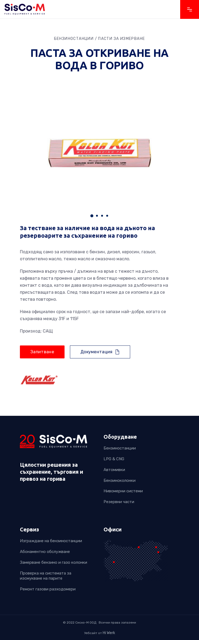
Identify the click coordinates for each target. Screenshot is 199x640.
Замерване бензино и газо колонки (53, 562)
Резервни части (119, 502)
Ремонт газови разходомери (48, 589)
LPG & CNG (114, 458)
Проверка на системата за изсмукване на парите (45, 576)
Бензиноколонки (120, 480)
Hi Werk (109, 633)
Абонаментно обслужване (45, 551)
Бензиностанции (120, 448)
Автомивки (114, 469)
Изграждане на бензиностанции (51, 540)
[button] (92, 215)
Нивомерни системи (123, 491)
